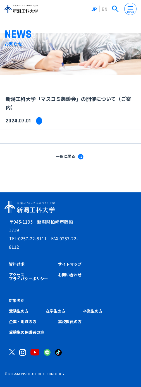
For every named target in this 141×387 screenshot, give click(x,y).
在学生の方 (55, 311)
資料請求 (17, 264)
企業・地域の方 (22, 321)
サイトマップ (70, 264)
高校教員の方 (70, 321)
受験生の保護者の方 (26, 332)
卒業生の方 (92, 311)
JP (94, 9)
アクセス (16, 275)
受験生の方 (18, 311)
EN (104, 9)
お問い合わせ (70, 275)
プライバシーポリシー (28, 278)
